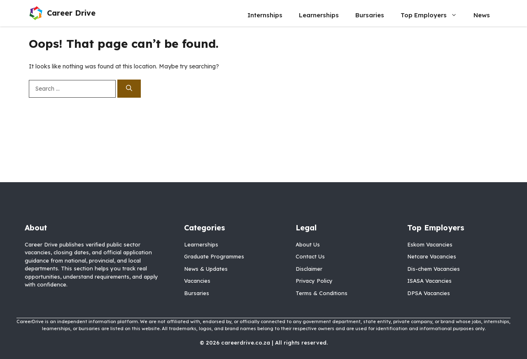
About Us (308, 244)
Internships (264, 15)
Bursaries (369, 15)
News (481, 15)
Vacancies (197, 280)
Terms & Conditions (321, 293)
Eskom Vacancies (429, 244)
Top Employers (433, 15)
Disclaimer (309, 268)
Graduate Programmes (214, 256)
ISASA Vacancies (429, 280)
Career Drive (71, 13)
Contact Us (310, 256)
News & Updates (206, 268)
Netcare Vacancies (431, 256)
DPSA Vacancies (428, 293)
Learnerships (319, 15)
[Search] (129, 89)
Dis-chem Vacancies (433, 268)
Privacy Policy (314, 280)
